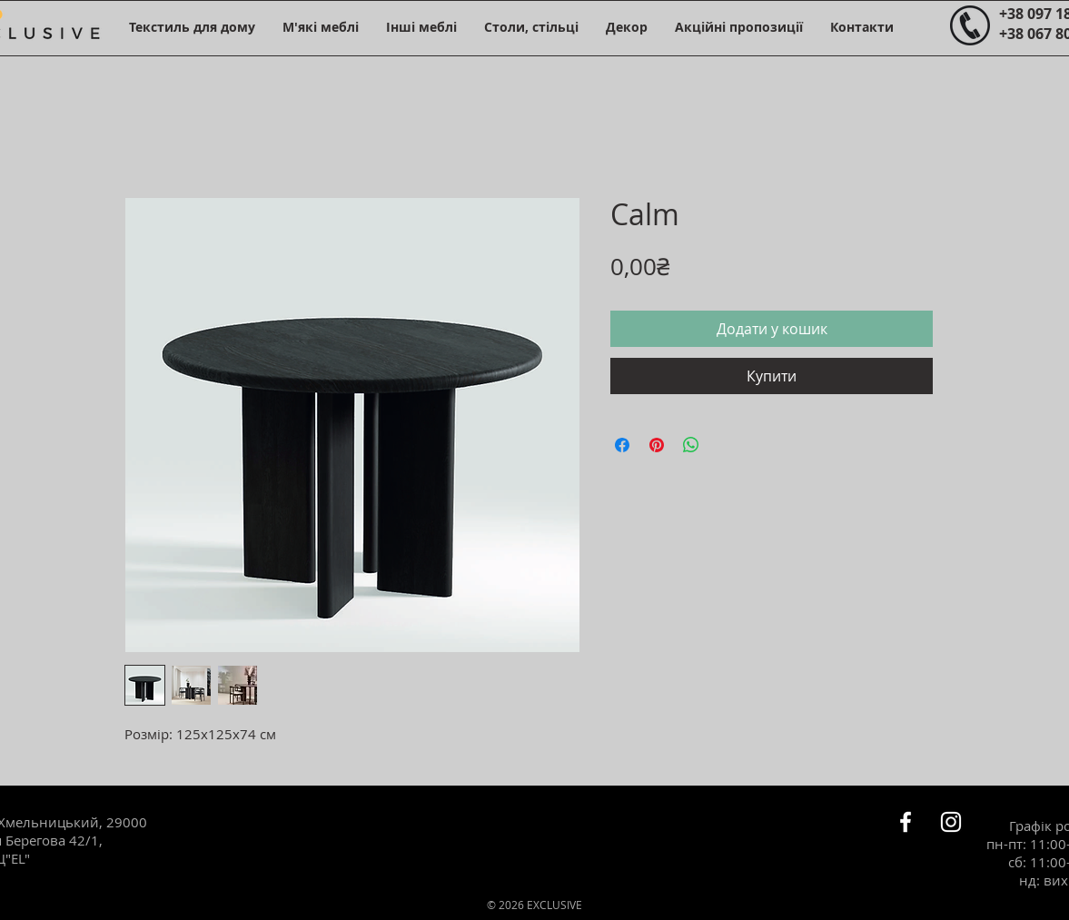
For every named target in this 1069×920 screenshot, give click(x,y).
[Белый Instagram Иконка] (951, 822)
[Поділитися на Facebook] (622, 445)
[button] (192, 26)
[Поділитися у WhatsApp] (691, 445)
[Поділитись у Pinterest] (657, 445)
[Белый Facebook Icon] (905, 822)
